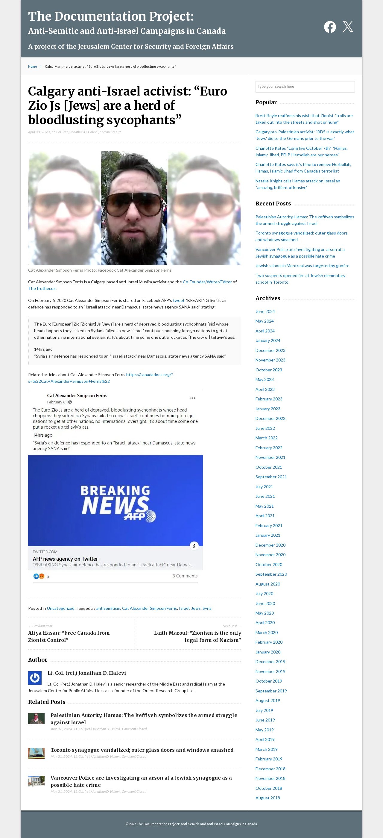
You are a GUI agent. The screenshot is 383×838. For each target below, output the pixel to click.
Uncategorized (61, 608)
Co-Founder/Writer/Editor (207, 281)
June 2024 (265, 311)
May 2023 (265, 379)
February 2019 (269, 758)
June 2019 (265, 719)
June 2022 (265, 428)
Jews (196, 608)
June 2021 (265, 496)
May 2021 (265, 506)
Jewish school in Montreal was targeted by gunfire (302, 265)
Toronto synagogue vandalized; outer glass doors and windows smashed (142, 750)
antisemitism (108, 608)
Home (32, 66)
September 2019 (271, 690)
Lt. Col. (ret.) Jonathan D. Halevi (75, 132)
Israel (184, 608)
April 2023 (265, 389)
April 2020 (265, 622)
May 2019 (265, 729)
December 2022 (270, 418)
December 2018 (270, 768)
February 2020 (269, 642)
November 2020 (270, 554)
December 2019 (270, 661)
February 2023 (269, 398)
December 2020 (270, 544)
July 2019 (264, 710)
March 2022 (267, 437)
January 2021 (268, 535)
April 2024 (265, 330)
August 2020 (268, 583)
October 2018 (269, 788)
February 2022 (269, 447)
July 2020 (264, 593)
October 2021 (269, 467)
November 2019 (270, 671)
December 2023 (270, 350)
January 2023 (268, 408)
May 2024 (265, 320)
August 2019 (268, 700)
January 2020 (268, 651)
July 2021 (264, 486)
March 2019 (267, 749)
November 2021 (270, 457)
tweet (179, 300)
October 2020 (269, 564)
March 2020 (267, 632)
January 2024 (268, 340)
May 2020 (265, 612)
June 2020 (265, 603)
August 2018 (268, 797)
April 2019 (265, 739)
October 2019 (269, 680)
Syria (207, 608)
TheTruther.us (42, 288)
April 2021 (265, 515)
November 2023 (270, 359)
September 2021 (271, 476)
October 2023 (269, 369)
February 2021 (269, 525)
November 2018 (270, 778)
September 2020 (271, 574)
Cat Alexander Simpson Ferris (149, 608)
